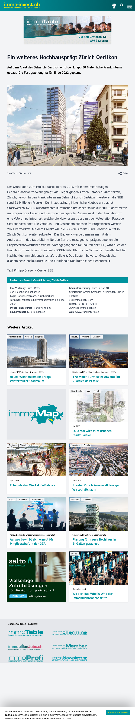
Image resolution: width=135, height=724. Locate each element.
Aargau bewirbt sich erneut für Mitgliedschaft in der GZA (31, 541)
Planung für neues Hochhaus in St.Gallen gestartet (94, 541)
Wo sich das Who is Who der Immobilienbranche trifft (92, 596)
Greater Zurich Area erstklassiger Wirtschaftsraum (96, 487)
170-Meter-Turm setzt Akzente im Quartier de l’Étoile (96, 379)
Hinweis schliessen (118, 712)
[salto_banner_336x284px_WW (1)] (36, 577)
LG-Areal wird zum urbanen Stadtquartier (92, 433)
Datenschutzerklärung (61, 718)
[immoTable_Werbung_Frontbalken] (67, 30)
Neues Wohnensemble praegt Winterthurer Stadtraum (30, 379)
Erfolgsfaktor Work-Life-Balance (32, 485)
